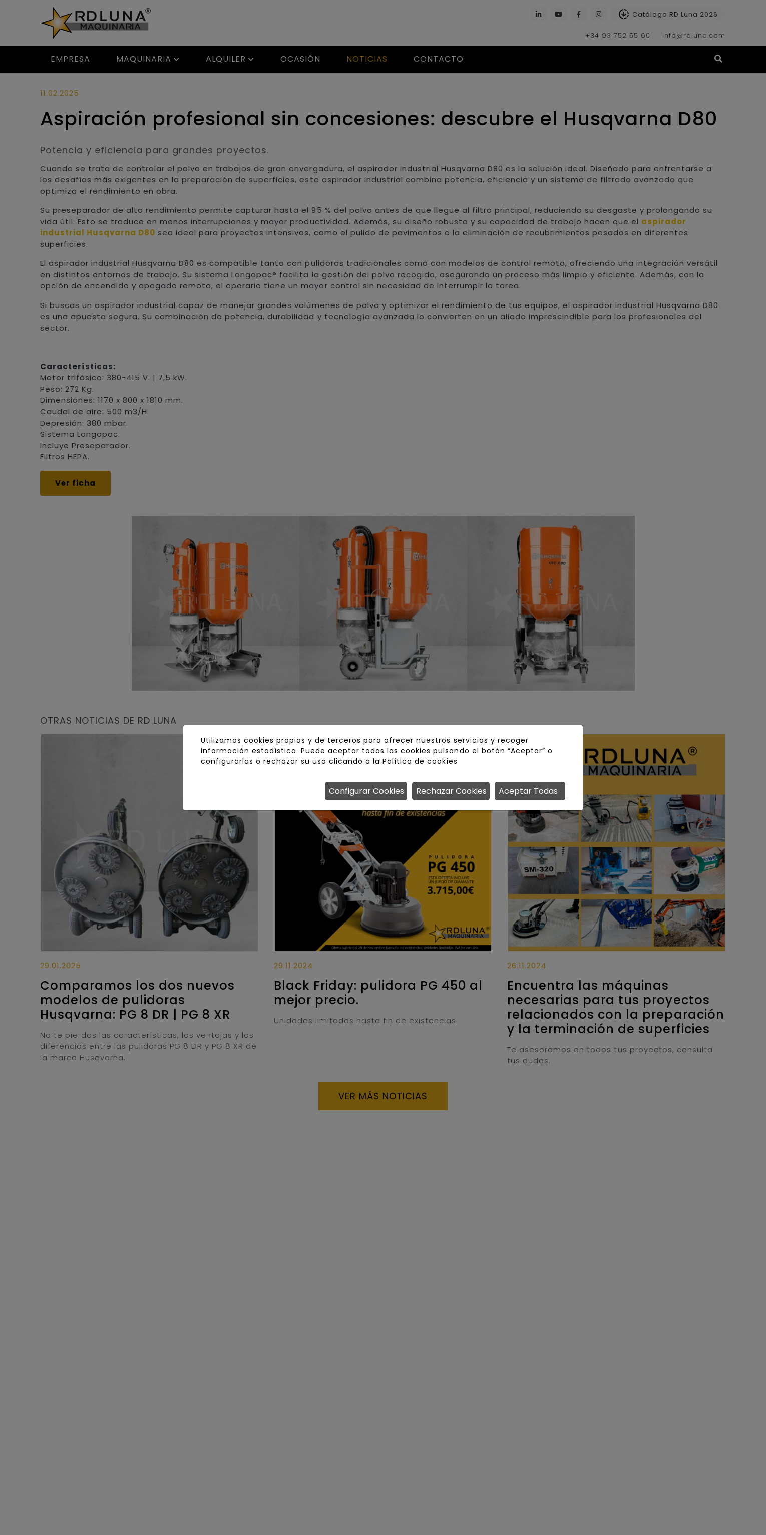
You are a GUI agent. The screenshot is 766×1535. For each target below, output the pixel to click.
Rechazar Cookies (451, 791)
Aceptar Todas (528, 791)
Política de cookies (419, 761)
